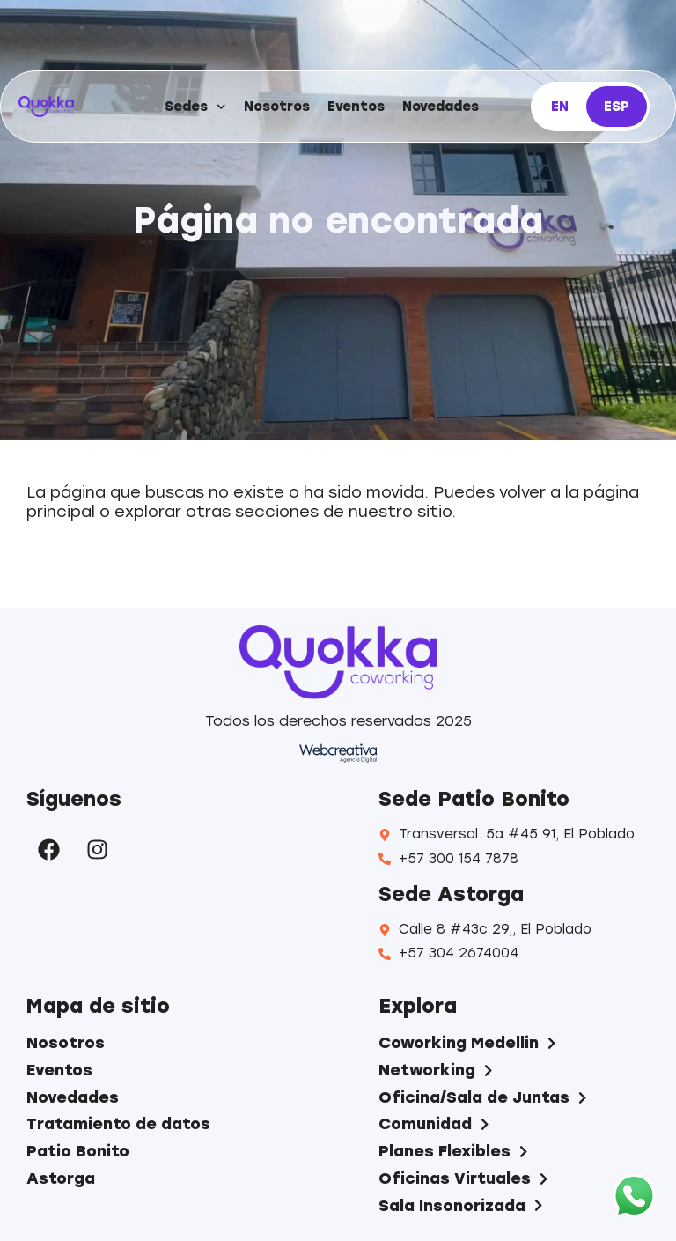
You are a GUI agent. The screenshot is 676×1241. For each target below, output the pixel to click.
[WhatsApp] (634, 1197)
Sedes (195, 107)
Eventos (356, 106)
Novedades (440, 106)
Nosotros (277, 106)
